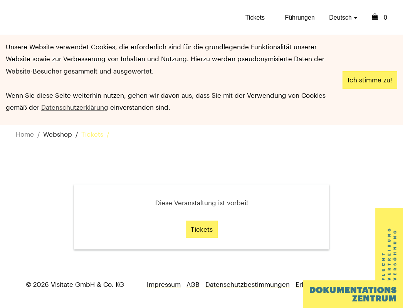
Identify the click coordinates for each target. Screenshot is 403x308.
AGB (193, 284)
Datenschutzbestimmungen (247, 284)
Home (25, 134)
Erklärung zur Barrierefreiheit (339, 284)
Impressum (164, 284)
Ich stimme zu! (370, 80)
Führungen (299, 17)
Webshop (57, 134)
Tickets (255, 17)
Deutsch (343, 17)
